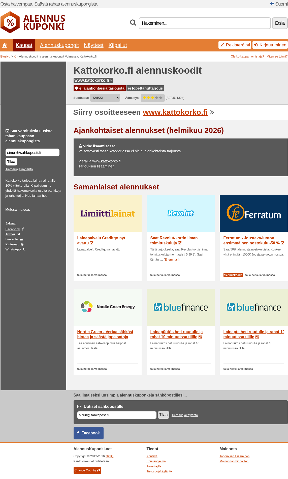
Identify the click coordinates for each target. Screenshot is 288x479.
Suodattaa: (81, 98)
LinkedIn (12, 239)
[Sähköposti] (116, 415)
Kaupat (24, 45)
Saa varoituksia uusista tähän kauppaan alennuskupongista (29, 136)
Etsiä (280, 23)
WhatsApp (13, 249)
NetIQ (109, 456)
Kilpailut (118, 45)
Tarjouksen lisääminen (96, 166)
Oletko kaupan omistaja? (247, 56)
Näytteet (94, 45)
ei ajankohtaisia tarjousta (99, 88)
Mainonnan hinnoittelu (234, 461)
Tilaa (11, 161)
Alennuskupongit (59, 45)
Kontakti (152, 456)
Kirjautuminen (270, 44)
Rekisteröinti (235, 44)
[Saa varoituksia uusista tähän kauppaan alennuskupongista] (32, 152)
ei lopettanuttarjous (145, 88)
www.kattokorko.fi (93, 80)
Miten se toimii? (277, 56)
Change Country (87, 470)
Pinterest (12, 244)
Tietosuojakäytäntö (19, 169)
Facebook (13, 229)
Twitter (10, 234)
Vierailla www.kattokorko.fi (100, 161)
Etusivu (5, 56)
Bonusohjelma (156, 461)
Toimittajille (154, 466)
